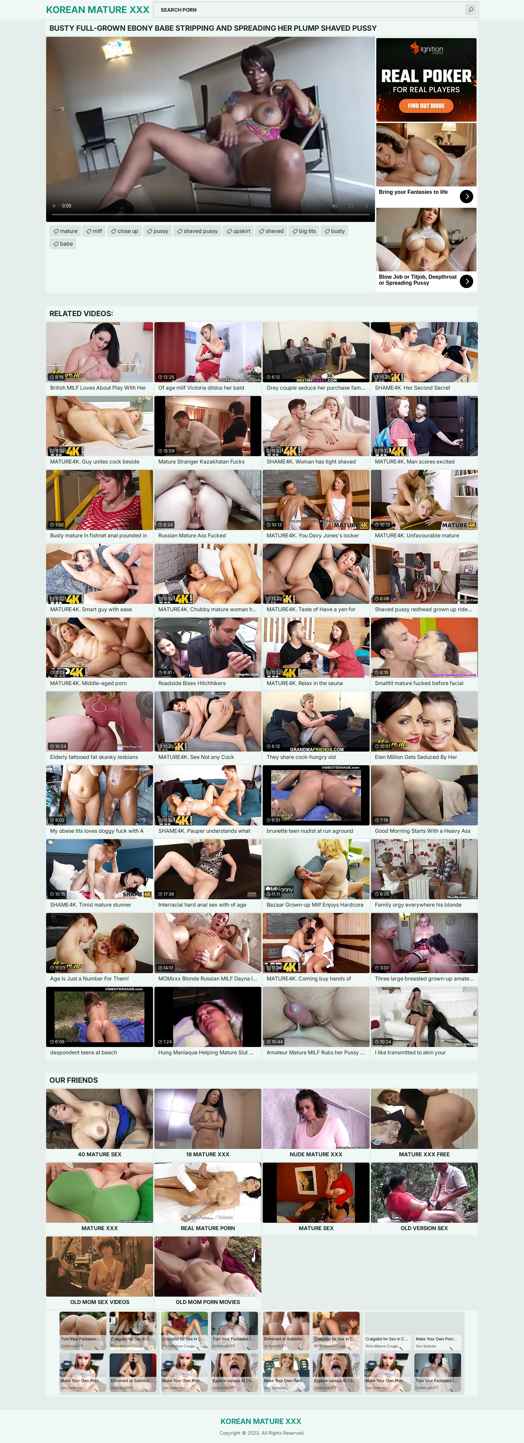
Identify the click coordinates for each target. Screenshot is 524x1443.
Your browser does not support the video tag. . (210, 129)
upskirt (241, 231)
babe (66, 243)
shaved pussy (201, 231)
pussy (161, 231)
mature (69, 231)
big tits (307, 231)
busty (338, 231)
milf (97, 231)
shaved (275, 231)
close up (128, 231)
